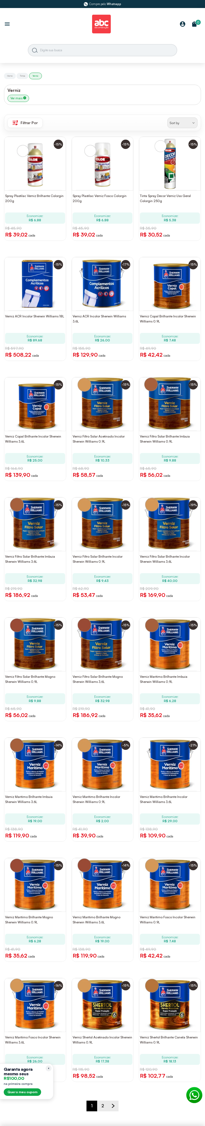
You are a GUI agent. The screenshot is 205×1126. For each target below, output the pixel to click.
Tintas (22, 75)
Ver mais (18, 98)
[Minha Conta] (182, 24)
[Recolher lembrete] (49, 1068)
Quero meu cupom (22, 1092)
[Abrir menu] (7, 24)
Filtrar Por (25, 122)
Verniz (35, 75)
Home (10, 75)
